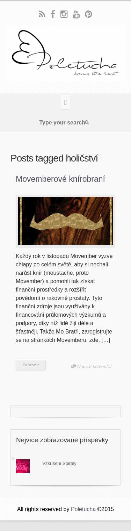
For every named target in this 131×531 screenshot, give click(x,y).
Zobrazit (30, 365)
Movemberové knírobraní (60, 179)
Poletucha (83, 509)
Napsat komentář (94, 366)
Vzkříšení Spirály (59, 463)
